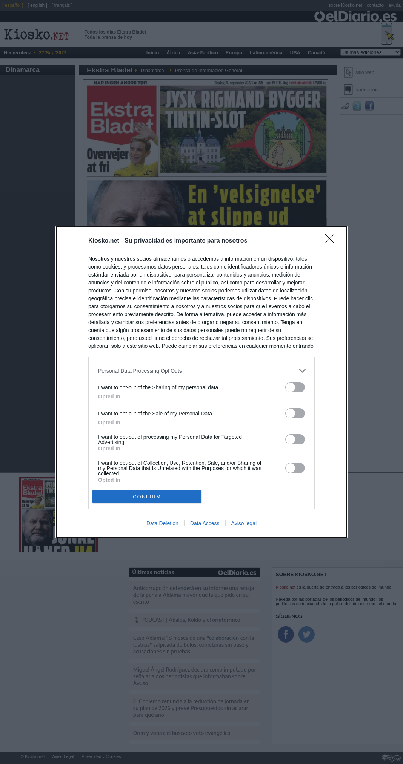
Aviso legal (244, 523)
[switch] (295, 387)
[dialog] (201, 382)
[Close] (332, 241)
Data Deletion (162, 523)
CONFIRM (147, 497)
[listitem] (201, 371)
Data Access (205, 523)
